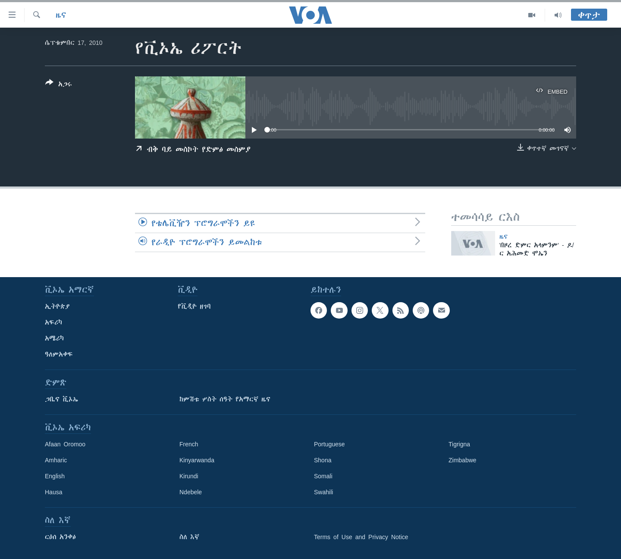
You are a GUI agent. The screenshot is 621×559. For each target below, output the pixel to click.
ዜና (61, 15)
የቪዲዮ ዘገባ (194, 306)
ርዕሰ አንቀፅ (60, 537)
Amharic (56, 460)
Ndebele (190, 492)
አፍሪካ (53, 322)
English (55, 476)
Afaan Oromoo (65, 444)
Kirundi (188, 476)
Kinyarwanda (196, 460)
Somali (323, 476)
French (188, 444)
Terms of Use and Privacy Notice (361, 537)
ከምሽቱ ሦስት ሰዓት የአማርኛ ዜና (224, 399)
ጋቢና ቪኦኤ (61, 399)
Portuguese (329, 444)
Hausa (53, 492)
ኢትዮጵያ (57, 306)
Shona (322, 460)
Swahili (323, 492)
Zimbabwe (462, 460)
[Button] (58, 85)
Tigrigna (459, 444)
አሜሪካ (54, 338)
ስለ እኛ (189, 537)
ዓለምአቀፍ (59, 354)
